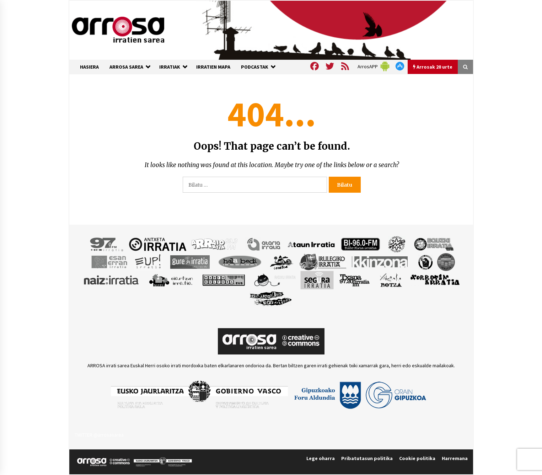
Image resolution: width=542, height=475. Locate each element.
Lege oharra (320, 458)
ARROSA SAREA (126, 67)
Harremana (455, 458)
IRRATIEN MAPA (213, 67)
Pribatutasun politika (367, 458)
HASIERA (89, 67)
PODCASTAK (254, 67)
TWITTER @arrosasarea (99, 435)
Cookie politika (417, 458)
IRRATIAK (169, 67)
